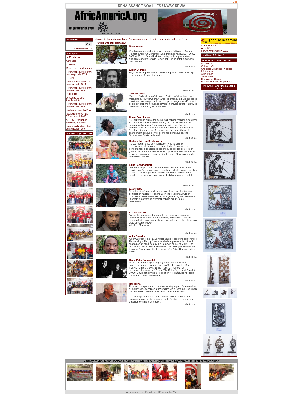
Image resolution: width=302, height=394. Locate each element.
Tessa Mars (207, 76)
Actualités (206, 48)
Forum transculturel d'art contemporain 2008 (79, 89)
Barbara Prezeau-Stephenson (217, 81)
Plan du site (151, 392)
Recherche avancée (83, 49)
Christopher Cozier (211, 79)
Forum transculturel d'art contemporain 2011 (79, 82)
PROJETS (71, 94)
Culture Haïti (207, 66)
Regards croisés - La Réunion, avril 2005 (77, 115)
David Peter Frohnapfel (142, 260)
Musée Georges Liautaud (79, 68)
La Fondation (73, 57)
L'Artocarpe (207, 71)
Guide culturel (208, 45)
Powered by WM (168, 392)
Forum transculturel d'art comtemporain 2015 (79, 73)
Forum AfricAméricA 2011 (214, 50)
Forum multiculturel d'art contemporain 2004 (78, 127)
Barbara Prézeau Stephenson (145, 141)
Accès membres (134, 392)
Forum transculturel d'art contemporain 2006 (79, 105)
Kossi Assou (136, 46)
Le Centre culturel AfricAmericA (75, 98)
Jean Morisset (137, 93)
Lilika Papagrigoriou (140, 165)
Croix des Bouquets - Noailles (216, 68)
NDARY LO (207, 63)
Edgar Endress (137, 70)
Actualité (70, 64)
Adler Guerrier (137, 236)
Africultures (207, 74)
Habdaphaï (135, 283)
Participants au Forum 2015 (172, 39)
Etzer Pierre (135, 188)
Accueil (99, 39)
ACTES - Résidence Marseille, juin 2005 (76, 121)
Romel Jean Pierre (139, 117)
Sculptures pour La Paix (78, 110)
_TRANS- (71, 78)
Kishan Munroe (137, 212)
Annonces (71, 61)
